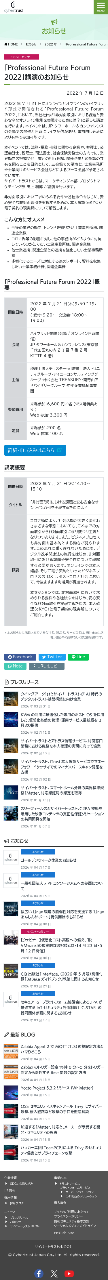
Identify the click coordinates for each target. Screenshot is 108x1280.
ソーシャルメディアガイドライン (75, 1225)
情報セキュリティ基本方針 (71, 1221)
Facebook (20, 657)
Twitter (52, 657)
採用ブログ (17, 1203)
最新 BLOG (19, 1034)
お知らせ (16, 841)
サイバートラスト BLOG (24, 1226)
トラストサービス (70, 1183)
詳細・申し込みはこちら (32, 450)
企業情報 (10, 1177)
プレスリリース (21, 682)
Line (78, 657)
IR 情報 (9, 1190)
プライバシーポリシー (68, 1216)
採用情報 (10, 1197)
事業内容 (60, 1177)
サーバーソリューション (80, 1192)
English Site (64, 1232)
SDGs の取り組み (21, 1183)
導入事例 (60, 1202)
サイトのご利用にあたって (71, 1211)
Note (15, 666)
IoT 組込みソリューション (81, 1196)
